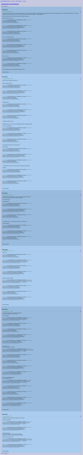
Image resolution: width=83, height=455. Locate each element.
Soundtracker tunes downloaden (10, 4)
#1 (80, 11)
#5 (80, 311)
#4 (80, 250)
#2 (80, 78)
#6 (80, 416)
